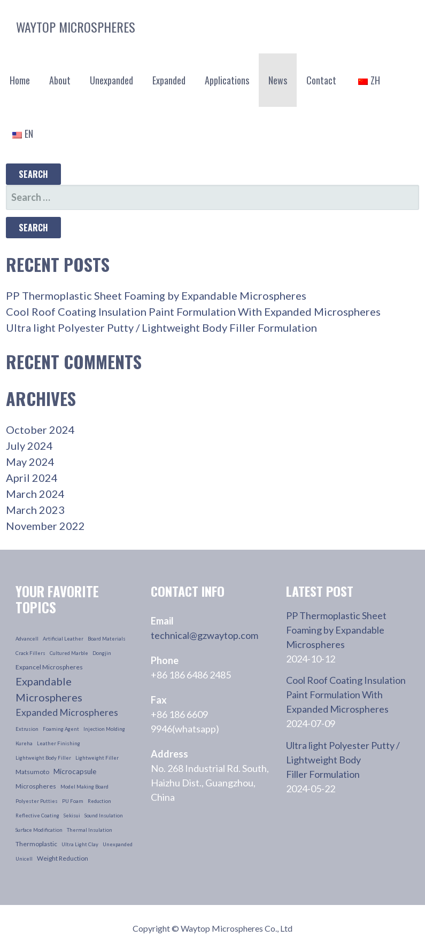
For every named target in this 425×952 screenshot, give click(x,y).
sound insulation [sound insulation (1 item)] (103, 815)
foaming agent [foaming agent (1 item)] (61, 729)
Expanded (169, 80)
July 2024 (29, 445)
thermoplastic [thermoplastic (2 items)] (36, 844)
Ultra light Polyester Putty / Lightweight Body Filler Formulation (161, 327)
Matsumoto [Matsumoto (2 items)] (32, 772)
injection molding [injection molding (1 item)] (104, 729)
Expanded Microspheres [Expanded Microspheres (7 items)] (67, 712)
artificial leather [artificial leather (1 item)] (63, 639)
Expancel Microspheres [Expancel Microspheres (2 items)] (49, 667)
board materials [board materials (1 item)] (107, 639)
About (60, 80)
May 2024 (30, 461)
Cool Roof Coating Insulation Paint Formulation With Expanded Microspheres (193, 311)
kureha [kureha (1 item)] (24, 743)
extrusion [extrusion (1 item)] (27, 729)
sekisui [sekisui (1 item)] (72, 815)
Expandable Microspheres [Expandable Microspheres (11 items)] (49, 689)
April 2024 (32, 477)
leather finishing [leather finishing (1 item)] (58, 743)
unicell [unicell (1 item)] (24, 859)
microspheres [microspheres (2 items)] (36, 786)
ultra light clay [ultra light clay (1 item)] (79, 844)
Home (20, 80)
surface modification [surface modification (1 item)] (39, 830)
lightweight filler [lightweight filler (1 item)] (97, 758)
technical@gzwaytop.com (204, 635)
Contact (321, 80)
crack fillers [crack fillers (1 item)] (30, 653)
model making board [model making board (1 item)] (84, 787)
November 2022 (45, 525)
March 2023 (35, 509)
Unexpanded (111, 80)
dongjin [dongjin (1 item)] (101, 653)
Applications (227, 80)
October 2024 (40, 429)
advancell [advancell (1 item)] (27, 639)
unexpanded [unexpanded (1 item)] (118, 844)
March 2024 (35, 493)
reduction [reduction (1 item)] (99, 801)
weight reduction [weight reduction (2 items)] (62, 858)
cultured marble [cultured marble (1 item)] (69, 653)
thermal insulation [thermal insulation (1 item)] (89, 830)
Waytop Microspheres (75, 26)
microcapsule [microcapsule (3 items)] (74, 771)
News (277, 80)
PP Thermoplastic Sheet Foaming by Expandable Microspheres (156, 295)
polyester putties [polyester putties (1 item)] (37, 801)
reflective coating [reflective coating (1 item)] (37, 815)
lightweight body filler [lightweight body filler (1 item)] (43, 758)
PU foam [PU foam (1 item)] (72, 801)
